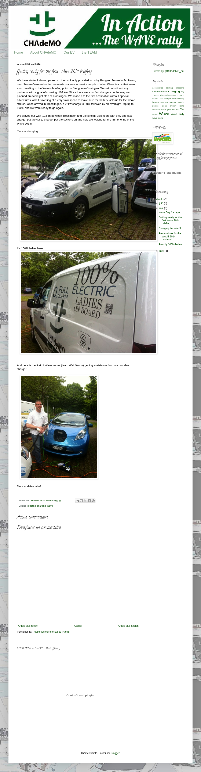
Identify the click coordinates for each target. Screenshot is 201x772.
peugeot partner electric (172, 102)
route (181, 106)
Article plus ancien (128, 625)
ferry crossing (178, 98)
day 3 (163, 95)
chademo (180, 88)
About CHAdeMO (43, 52)
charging (41, 506)
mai (161, 208)
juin (161, 203)
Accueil (78, 625)
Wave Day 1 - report (170, 212)
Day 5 (175, 95)
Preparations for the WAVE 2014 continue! (170, 236)
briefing (32, 506)
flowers (155, 102)
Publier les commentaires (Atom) (51, 631)
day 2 (157, 95)
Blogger (115, 753)
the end (175, 109)
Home (18, 52)
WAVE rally (177, 114)
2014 (159, 198)
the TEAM (89, 52)
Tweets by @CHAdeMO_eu (168, 71)
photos (155, 106)
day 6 (181, 95)
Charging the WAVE (170, 228)
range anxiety (169, 106)
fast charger (165, 98)
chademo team (160, 91)
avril (162, 250)
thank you (166, 109)
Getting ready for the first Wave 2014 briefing (170, 220)
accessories (157, 88)
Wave (50, 506)
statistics (156, 109)
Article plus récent (28, 625)
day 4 (169, 95)
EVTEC (155, 98)
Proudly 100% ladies (170, 244)
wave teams (157, 118)
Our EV (68, 52)
